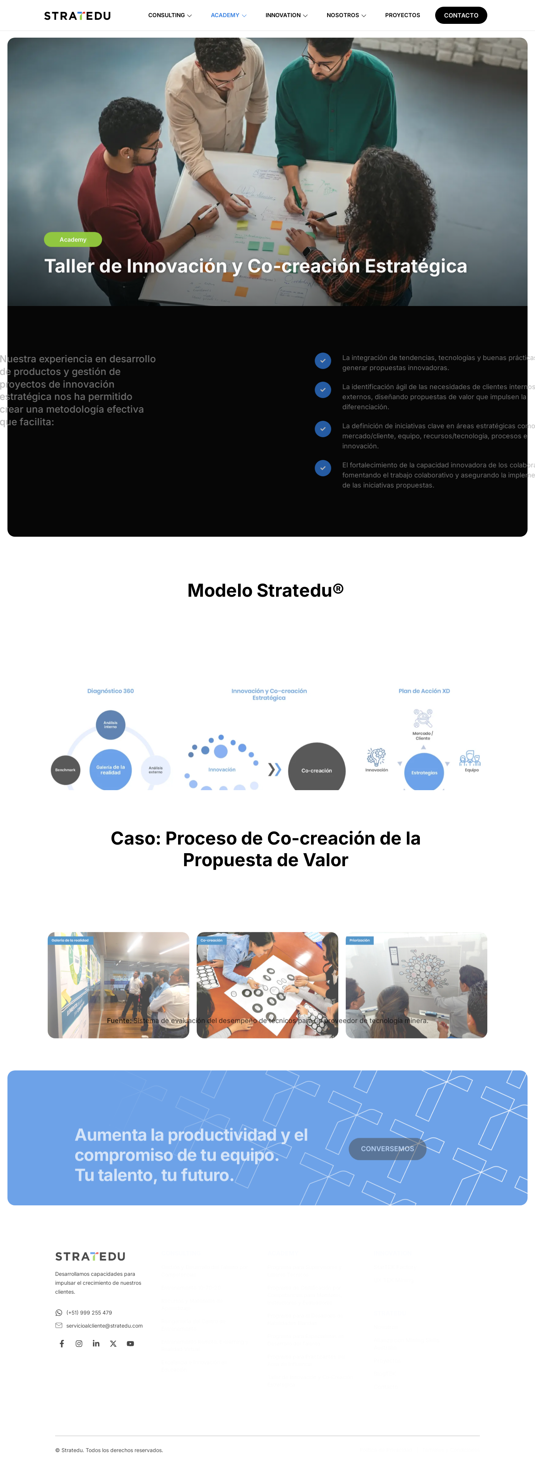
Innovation (287, 15)
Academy (229, 15)
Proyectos (402, 15)
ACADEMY (283, 1253)
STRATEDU (390, 1313)
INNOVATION (393, 1253)
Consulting (170, 15)
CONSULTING (181, 1253)
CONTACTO (461, 15)
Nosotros (347, 15)
